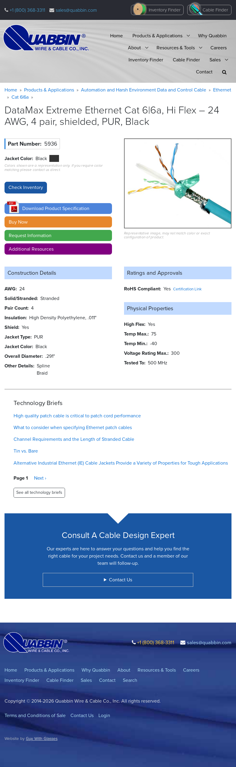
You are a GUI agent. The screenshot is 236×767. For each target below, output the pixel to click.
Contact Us (82, 715)
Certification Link (187, 289)
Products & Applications (157, 35)
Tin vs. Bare (26, 450)
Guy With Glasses (41, 738)
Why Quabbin (212, 35)
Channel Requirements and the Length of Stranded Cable (74, 439)
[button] (224, 72)
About (134, 47)
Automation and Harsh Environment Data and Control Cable (143, 89)
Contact (204, 71)
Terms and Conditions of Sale (35, 715)
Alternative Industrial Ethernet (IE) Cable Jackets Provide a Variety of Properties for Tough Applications (121, 462)
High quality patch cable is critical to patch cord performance (77, 415)
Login (104, 715)
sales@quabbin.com (76, 10)
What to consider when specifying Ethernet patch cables (73, 427)
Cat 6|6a (20, 97)
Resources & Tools (176, 47)
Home (116, 35)
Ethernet (222, 89)
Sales (215, 59)
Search (130, 680)
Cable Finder (215, 10)
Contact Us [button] (120, 579)
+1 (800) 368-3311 (26, 10)
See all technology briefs (39, 492)
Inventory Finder (165, 10)
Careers (218, 47)
